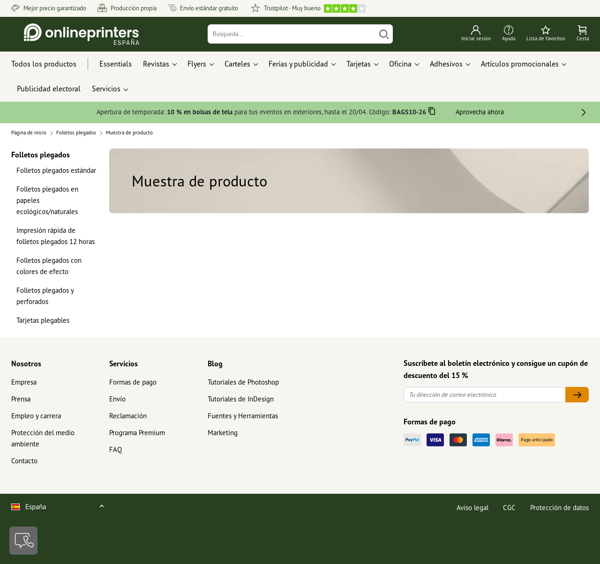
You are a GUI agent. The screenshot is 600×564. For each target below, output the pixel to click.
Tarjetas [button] (358, 63)
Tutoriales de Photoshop (243, 382)
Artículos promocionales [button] (520, 63)
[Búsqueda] (292, 34)
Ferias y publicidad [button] (298, 63)
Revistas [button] (156, 63)
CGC (509, 507)
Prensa (20, 398)
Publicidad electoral (49, 88)
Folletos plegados (40, 154)
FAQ (115, 449)
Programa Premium (137, 432)
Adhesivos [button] (446, 63)
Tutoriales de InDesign (241, 398)
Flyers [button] (197, 63)
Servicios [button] (106, 88)
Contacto (24, 460)
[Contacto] (23, 541)
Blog (215, 363)
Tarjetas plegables (42, 320)
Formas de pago (133, 382)
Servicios (123, 363)
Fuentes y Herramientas (243, 415)
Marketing (223, 432)
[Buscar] (383, 34)
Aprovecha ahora (480, 111)
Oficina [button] (400, 63)
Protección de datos (559, 507)
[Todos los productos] (52, 64)
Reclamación (128, 415)
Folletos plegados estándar (56, 170)
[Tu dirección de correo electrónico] (485, 394)
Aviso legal (472, 507)
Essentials (115, 63)
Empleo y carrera (36, 415)
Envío (117, 398)
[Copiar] (432, 113)
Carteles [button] (237, 63)
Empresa (24, 382)
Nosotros (26, 363)
